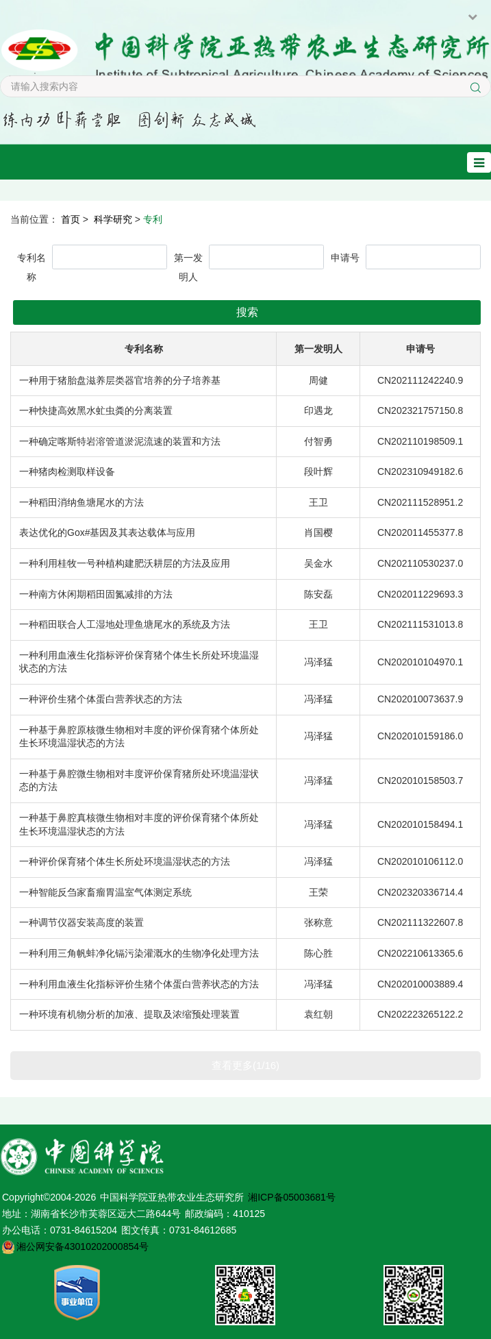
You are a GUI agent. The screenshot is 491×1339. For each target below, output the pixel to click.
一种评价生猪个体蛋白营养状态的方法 (100, 698)
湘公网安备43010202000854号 (82, 1246)
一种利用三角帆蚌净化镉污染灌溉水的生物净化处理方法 (139, 953)
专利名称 (31, 267)
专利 (152, 219)
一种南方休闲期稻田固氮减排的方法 (96, 594)
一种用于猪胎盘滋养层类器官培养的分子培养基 (120, 380)
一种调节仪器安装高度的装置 (81, 922)
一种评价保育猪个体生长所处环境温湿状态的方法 (124, 861)
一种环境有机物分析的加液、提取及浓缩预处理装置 (129, 1014)
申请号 (345, 257)
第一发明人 (188, 267)
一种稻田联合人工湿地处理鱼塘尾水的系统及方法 (124, 624)
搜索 (247, 312)
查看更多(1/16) (245, 1065)
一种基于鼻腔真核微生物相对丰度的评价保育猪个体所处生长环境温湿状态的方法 (139, 824)
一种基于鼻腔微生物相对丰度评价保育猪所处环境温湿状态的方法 (139, 780)
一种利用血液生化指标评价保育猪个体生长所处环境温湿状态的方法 (139, 662)
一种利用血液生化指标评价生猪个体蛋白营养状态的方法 (139, 984)
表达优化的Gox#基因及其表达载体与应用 (107, 532)
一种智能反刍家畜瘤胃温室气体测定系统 (105, 892)
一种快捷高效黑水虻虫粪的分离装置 (96, 410)
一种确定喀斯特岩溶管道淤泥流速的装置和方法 (120, 441)
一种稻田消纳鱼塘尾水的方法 (81, 502)
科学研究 (113, 219)
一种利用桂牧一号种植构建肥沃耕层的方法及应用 (124, 563)
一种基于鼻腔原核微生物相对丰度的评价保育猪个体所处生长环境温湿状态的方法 (139, 736)
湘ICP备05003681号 (292, 1197)
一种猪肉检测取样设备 (67, 471)
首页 (70, 219)
